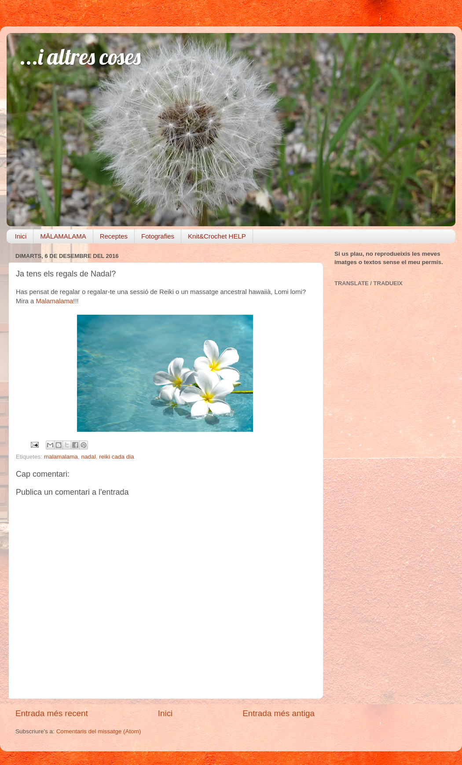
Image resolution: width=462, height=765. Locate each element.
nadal (88, 456)
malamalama (61, 456)
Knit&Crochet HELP (217, 236)
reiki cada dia (116, 456)
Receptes (114, 236)
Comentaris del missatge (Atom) (98, 731)
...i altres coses (80, 56)
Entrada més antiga (278, 713)
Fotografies (157, 236)
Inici (21, 236)
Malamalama (54, 301)
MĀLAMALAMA (63, 236)
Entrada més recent (51, 713)
